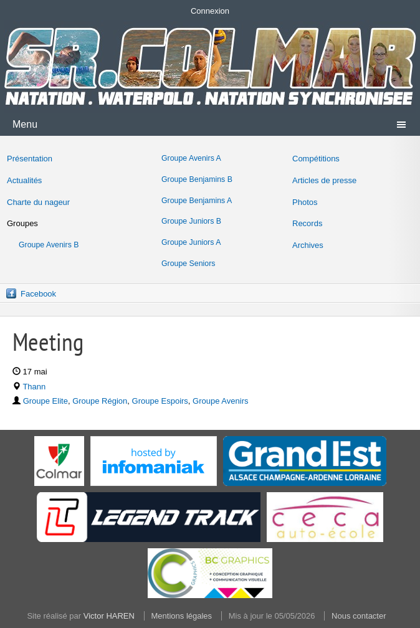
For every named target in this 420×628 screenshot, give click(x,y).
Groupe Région (99, 401)
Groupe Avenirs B (49, 244)
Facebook (38, 293)
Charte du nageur (38, 202)
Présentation (29, 158)
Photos (304, 202)
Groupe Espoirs (160, 401)
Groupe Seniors (188, 263)
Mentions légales (181, 616)
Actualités (24, 180)
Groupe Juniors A (191, 242)
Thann (33, 386)
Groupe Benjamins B (196, 179)
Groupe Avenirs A (191, 158)
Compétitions (316, 158)
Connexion (210, 11)
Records (307, 223)
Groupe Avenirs (220, 401)
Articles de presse (324, 180)
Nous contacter (359, 616)
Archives (307, 245)
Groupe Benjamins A (196, 200)
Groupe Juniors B (191, 221)
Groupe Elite (45, 401)
